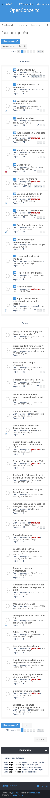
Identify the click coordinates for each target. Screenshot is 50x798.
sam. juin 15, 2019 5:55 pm (24, 201)
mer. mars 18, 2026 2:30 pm (29, 451)
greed (33, 337)
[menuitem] (9, 4)
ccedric (34, 227)
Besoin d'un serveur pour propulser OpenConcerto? (27, 195)
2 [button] (25, 52)
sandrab (34, 402)
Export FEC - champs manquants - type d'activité (26, 706)
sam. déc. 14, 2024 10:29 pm (28, 168)
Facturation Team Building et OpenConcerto (27, 490)
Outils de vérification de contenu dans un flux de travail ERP (28, 397)
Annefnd (35, 167)
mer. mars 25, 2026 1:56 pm (28, 415)
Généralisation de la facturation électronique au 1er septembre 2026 (28, 587)
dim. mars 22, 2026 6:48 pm (27, 431)
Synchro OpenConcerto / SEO (28, 461)
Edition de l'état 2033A (24, 632)
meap (33, 152)
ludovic (34, 367)
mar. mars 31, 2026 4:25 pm (27, 368)
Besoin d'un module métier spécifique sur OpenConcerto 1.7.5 (28, 445)
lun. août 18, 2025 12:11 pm (29, 680)
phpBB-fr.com (17, 795)
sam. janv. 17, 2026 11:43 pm (25, 525)
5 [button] (33, 52)
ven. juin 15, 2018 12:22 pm (27, 228)
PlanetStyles (34, 793)
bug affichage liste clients (26, 646)
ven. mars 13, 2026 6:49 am (27, 481)
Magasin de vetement (24, 604)
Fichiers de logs (25, 286)
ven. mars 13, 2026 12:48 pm (29, 464)
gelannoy (35, 382)
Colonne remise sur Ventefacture (23, 569)
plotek (33, 351)
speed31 (34, 621)
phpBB (15, 793)
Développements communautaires (23, 241)
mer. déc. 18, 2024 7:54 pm (28, 122)
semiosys (35, 275)
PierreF (34, 573)
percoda (34, 106)
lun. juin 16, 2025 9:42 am (29, 694)
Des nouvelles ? (21, 520)
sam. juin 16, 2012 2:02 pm (29, 276)
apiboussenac (37, 261)
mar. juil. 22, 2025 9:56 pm (29, 139)
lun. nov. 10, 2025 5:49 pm (25, 608)
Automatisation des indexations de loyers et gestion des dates (29, 505)
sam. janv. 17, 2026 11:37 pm (25, 539)
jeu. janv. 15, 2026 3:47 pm (28, 558)
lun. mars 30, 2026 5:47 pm (28, 383)
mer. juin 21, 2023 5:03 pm (32, 74)
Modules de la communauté (31, 150)
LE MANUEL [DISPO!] (27, 179)
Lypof (33, 89)
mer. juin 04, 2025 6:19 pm (28, 711)
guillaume (35, 138)
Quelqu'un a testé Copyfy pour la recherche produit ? (28, 333)
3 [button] (28, 52)
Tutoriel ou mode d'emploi (30, 210)
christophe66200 (38, 606)
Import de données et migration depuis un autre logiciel (26, 301)
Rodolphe (35, 665)
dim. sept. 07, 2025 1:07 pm (29, 649)
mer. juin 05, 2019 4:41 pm (29, 307)
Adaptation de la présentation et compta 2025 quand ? (28, 675)
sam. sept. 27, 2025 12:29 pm (29, 636)
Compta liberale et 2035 (25, 411)
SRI (32, 509)
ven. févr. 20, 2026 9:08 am (28, 495)
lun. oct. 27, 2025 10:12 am (28, 622)
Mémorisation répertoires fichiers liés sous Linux (26, 426)
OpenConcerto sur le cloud (30, 225)
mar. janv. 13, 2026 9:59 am (28, 574)
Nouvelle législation (23, 535)
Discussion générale (15, 33)
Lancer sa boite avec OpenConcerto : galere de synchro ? (26, 552)
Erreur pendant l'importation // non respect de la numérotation (29, 347)
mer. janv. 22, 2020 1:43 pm (28, 107)
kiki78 (33, 430)
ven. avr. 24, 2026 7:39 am (29, 183)
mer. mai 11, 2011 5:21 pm (29, 290)
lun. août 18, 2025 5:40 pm (28, 666)
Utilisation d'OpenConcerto (26, 691)
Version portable (25, 118)
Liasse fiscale (23, 164)
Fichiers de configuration (29, 272)
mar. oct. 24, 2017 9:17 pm (24, 263)
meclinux (35, 121)
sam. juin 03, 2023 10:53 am (24, 215)
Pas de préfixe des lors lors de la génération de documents (28, 661)
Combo (34, 245)
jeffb (33, 592)
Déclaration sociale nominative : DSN (24, 102)
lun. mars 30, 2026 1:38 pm (28, 403)
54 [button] (39, 52)
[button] (18, 51)
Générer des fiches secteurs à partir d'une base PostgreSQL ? (29, 476)
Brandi (34, 480)
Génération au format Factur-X (28, 379)
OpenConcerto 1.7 (26, 69)
